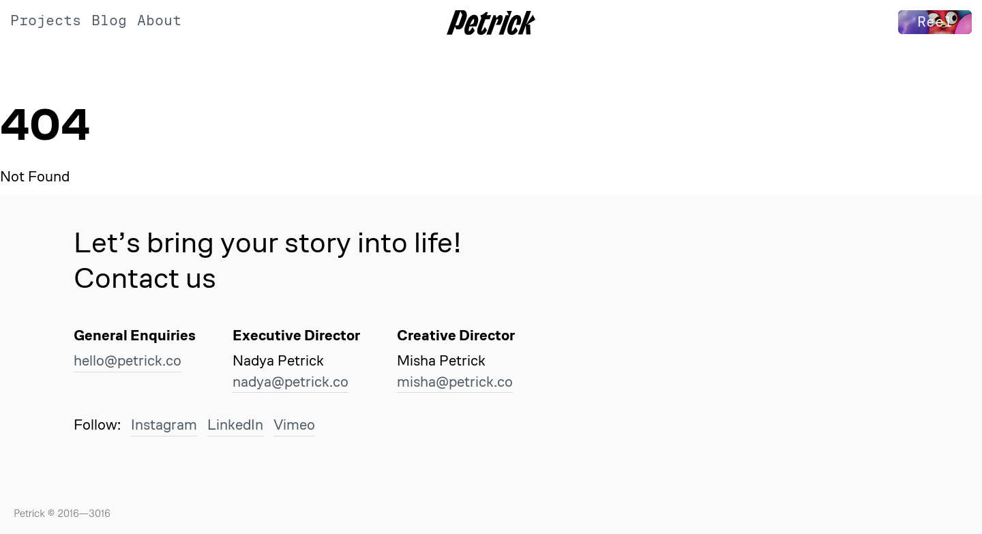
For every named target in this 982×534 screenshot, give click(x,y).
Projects (45, 20)
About (159, 20)
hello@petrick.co (127, 360)
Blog (109, 20)
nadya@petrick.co (290, 381)
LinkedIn (235, 424)
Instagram (164, 424)
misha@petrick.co (455, 381)
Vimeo (294, 424)
